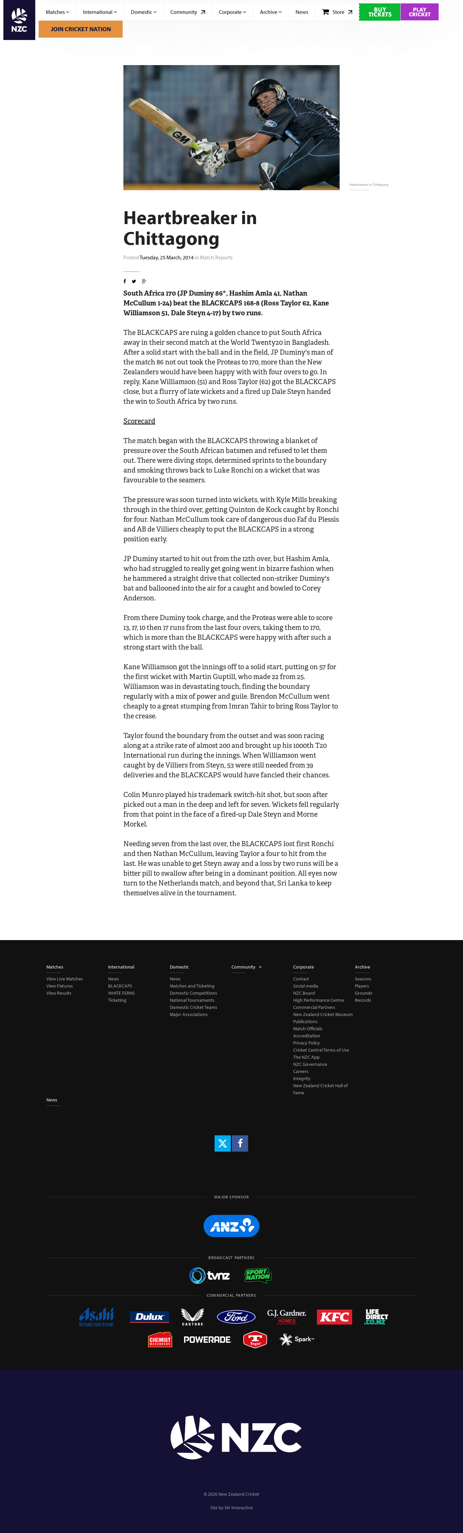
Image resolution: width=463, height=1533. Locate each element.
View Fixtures (59, 986)
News (302, 11)
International (100, 11)
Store (337, 11)
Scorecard (139, 421)
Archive (271, 11)
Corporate (232, 11)
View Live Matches (64, 979)
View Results (59, 993)
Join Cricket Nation (81, 29)
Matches (57, 11)
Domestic (144, 11)
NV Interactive (239, 1508)
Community (187, 11)
